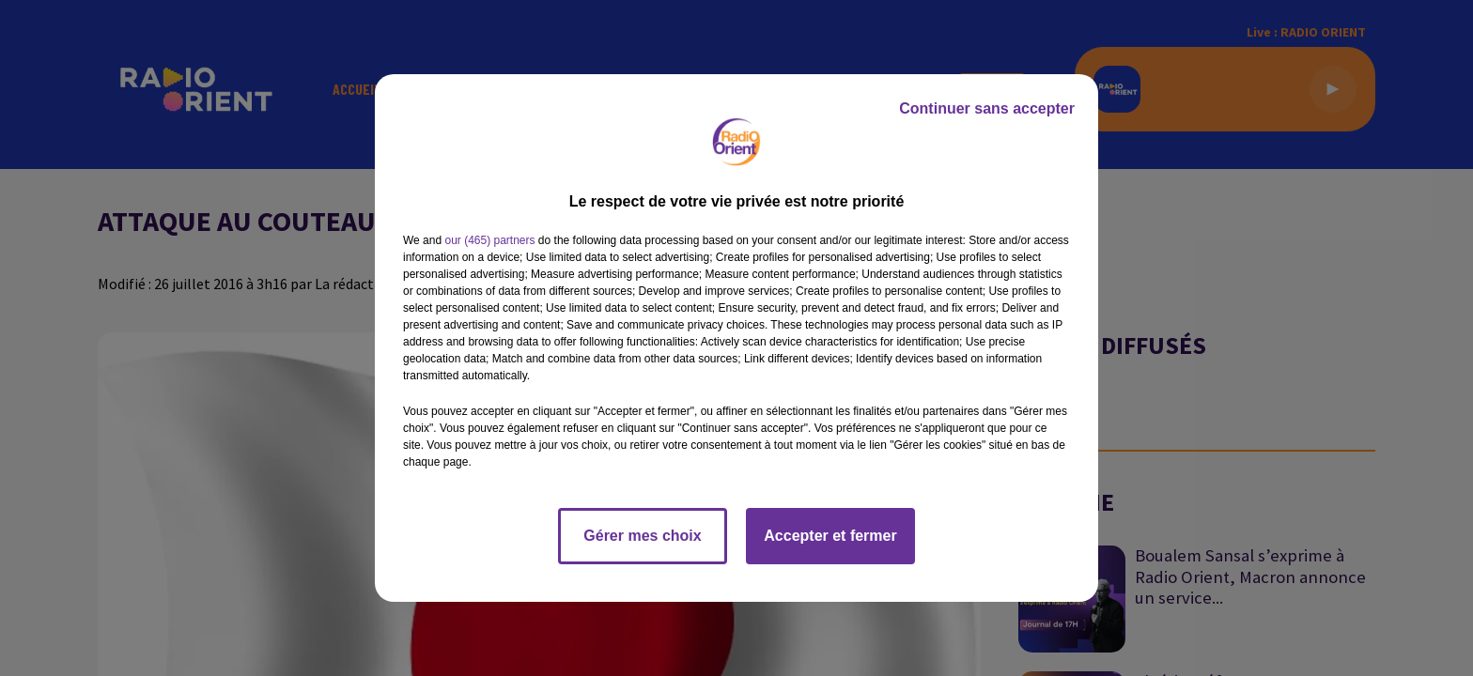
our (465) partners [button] (489, 240)
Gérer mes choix (642, 536)
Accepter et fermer (830, 536)
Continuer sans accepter (987, 108)
